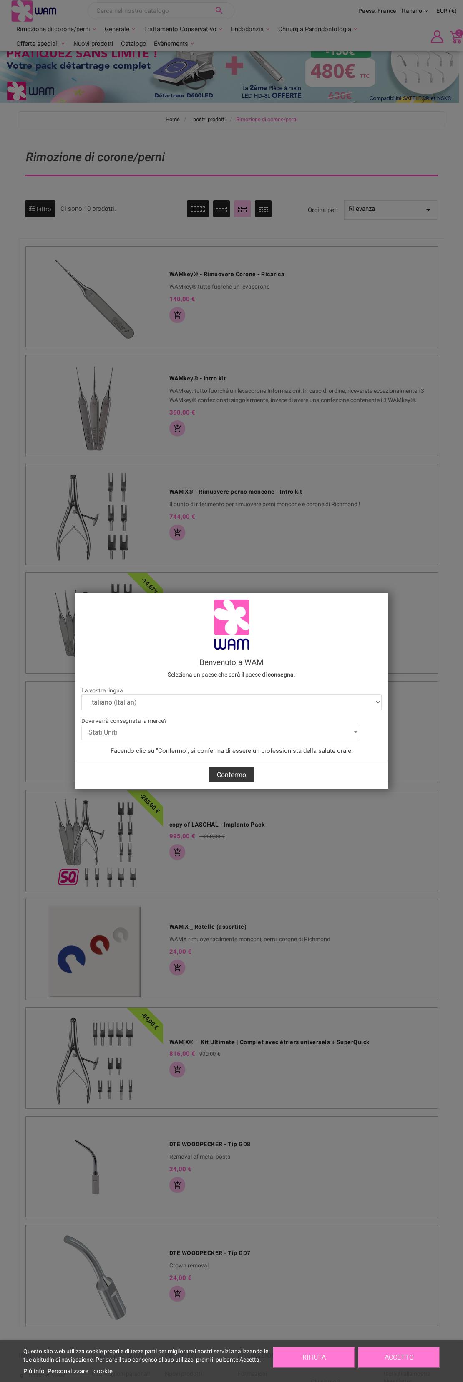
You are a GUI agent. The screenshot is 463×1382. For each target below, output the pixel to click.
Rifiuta (314, 1357)
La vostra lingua (102, 690)
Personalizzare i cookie (80, 1371)
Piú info (34, 1371)
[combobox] (220, 732)
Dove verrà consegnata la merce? (124, 720)
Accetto (399, 1357)
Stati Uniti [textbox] (102, 732)
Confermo (231, 775)
